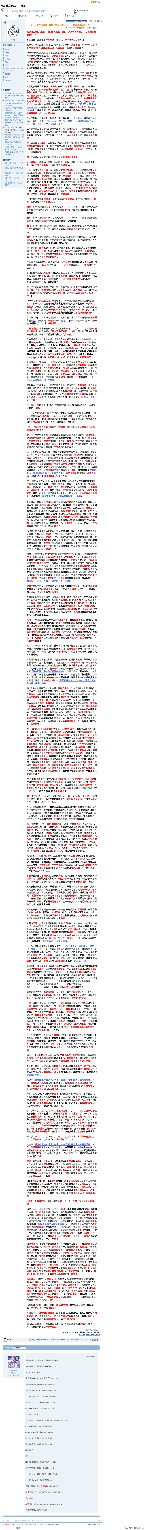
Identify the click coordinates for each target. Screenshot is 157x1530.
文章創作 (23, 16)
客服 (57, 1524)
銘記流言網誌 (8, 6)
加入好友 (8, 11)
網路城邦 (97, 2)
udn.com (98, 1524)
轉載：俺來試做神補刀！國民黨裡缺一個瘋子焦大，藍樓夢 (14, 137)
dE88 (7, 53)
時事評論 (89, 1330)
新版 (22, 6)
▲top (99, 1520)
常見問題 (23, 1524)
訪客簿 (55, 16)
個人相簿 (39, 16)
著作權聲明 (40, 1524)
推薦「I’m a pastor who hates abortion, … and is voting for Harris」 (14, 103)
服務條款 (31, 1524)
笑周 (6, 77)
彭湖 (6, 62)
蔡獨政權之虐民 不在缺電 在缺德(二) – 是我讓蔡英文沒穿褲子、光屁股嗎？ (14, 115)
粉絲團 (18, 1528)
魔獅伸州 (13, 1370)
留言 (9, 1375)
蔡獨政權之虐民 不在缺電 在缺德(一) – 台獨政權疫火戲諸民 (14, 122)
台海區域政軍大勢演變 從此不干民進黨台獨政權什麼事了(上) (14, 95)
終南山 (7, 59)
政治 (95, 1330)
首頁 (8, 16)
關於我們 (15, 1524)
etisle (7, 49)
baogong (8, 80)
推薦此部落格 (18, 11)
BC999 (7, 74)
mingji (13, 40)
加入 (130, 1528)
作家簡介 (70, 16)
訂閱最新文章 (41, 11)
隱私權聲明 (50, 1524)
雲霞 (6, 65)
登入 (126, 1528)
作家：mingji (9, 9)
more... (21, 84)
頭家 (6, 56)
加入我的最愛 (30, 11)
